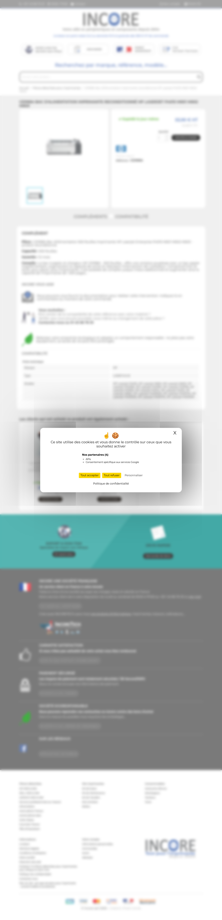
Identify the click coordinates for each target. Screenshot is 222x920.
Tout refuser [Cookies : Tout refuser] (112, 475)
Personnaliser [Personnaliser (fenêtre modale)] (134, 475)
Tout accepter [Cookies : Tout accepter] (90, 475)
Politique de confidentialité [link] (111, 483)
